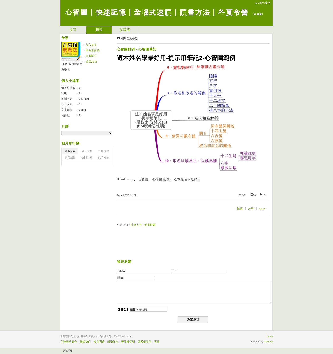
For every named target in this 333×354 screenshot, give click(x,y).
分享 (251, 208)
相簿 (99, 30)
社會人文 (136, 224)
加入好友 (91, 44)
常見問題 (98, 341)
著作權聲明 (128, 341)
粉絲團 (67, 350)
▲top (270, 336)
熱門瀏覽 (70, 157)
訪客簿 (125, 30)
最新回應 (86, 151)
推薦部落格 (93, 50)
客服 (157, 341)
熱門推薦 (103, 157)
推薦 (240, 208)
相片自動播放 (129, 38)
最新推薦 (103, 151)
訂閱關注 (91, 55)
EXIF (262, 208)
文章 (73, 30)
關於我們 (85, 341)
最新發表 (70, 151)
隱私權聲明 (144, 341)
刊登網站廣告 (68, 341)
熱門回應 (86, 157)
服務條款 (112, 341)
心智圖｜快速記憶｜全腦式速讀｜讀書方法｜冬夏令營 (156, 11)
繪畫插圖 (149, 224)
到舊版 (258, 14)
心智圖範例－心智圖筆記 (137, 49)
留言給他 (91, 61)
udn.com (268, 341)
